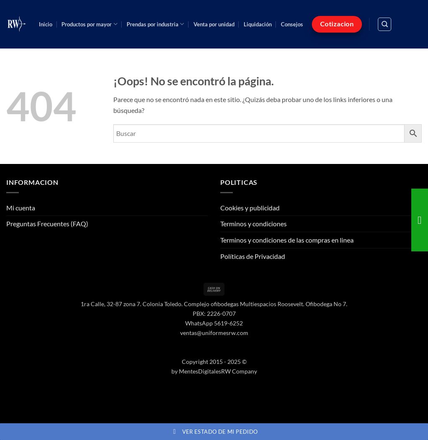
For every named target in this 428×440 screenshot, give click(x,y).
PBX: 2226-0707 (214, 313)
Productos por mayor (89, 24)
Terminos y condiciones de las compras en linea (287, 240)
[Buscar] (384, 24)
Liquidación (258, 24)
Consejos (292, 24)
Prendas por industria (155, 24)
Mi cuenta (20, 208)
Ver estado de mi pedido (214, 431)
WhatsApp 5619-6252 (214, 323)
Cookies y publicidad (250, 208)
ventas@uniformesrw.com (214, 332)
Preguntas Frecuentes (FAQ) (47, 224)
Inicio (45, 24)
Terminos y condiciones (253, 224)
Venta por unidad (214, 24)
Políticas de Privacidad (252, 256)
